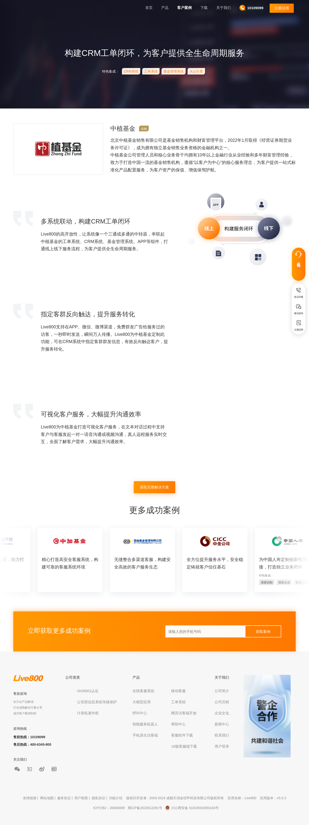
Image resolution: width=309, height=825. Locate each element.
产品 (165, 8)
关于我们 (223, 8)
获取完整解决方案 (154, 487)
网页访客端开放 (184, 713)
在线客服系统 (143, 691)
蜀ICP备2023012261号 (145, 808)
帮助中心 (178, 724)
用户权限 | (82, 798)
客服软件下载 (182, 735)
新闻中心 (222, 724)
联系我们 (222, 735)
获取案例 (263, 631)
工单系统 (178, 702)
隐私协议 (98, 798)
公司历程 (222, 702)
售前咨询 (20, 694)
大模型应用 (142, 702)
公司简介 (222, 691)
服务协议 (64, 798)
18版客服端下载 (184, 746)
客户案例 (184, 8)
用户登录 (222, 746)
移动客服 (178, 691)
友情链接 (29, 798)
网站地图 (47, 798)
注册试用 (281, 8)
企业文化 (222, 713)
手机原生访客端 (145, 735)
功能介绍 (115, 798)
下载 (204, 8)
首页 (149, 8)
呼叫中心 (140, 713)
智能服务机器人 (145, 724)
